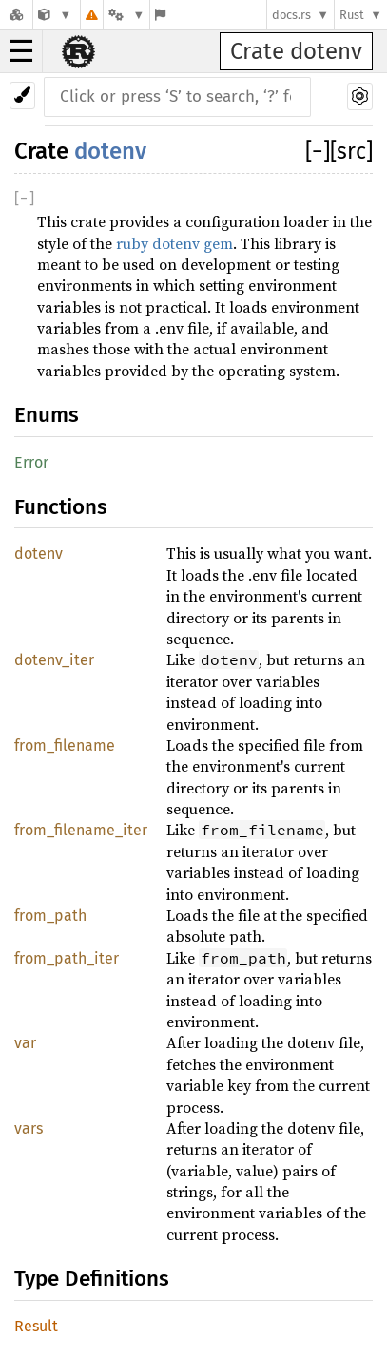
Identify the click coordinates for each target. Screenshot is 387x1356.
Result (36, 1326)
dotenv (110, 151)
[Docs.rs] (16, 14)
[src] (351, 151)
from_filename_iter (80, 830)
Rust (351, 15)
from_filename (64, 745)
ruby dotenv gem (174, 243)
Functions (60, 507)
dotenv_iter (54, 660)
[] (317, 151)
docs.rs (291, 15)
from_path (50, 916)
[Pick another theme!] (22, 95)
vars (28, 1128)
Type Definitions (91, 1278)
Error (31, 462)
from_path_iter (66, 958)
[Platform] (126, 14)
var (25, 1043)
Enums (46, 415)
